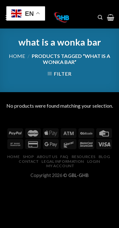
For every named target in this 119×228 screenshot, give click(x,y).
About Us (47, 156)
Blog (104, 156)
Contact (28, 161)
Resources (84, 156)
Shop (28, 156)
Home (17, 56)
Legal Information (63, 161)
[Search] (100, 17)
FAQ (64, 156)
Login (93, 161)
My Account (60, 165)
